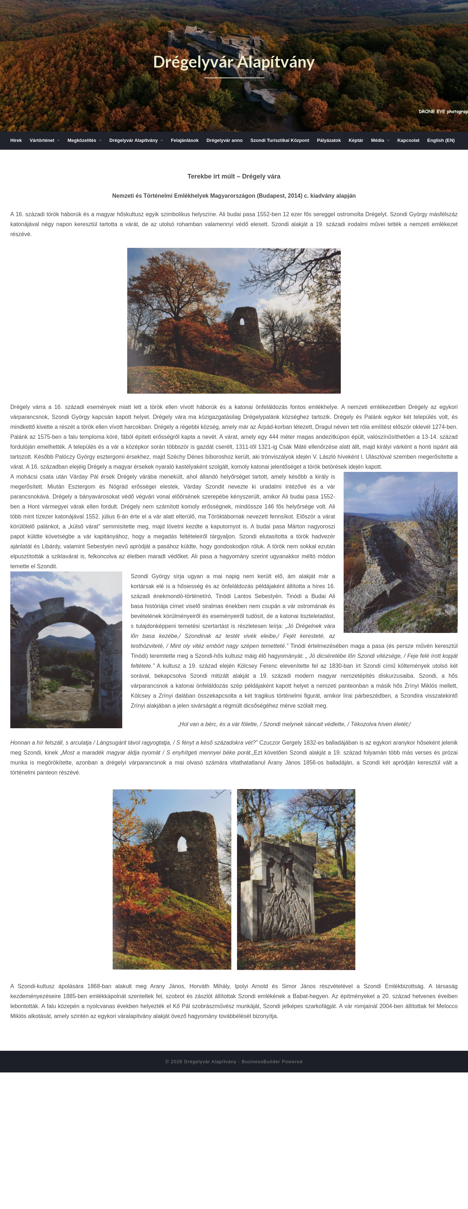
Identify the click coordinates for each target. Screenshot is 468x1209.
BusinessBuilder (261, 1061)
